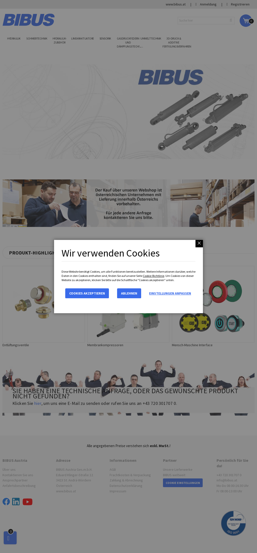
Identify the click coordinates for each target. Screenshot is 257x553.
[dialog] (128, 276)
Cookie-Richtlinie (153, 276)
